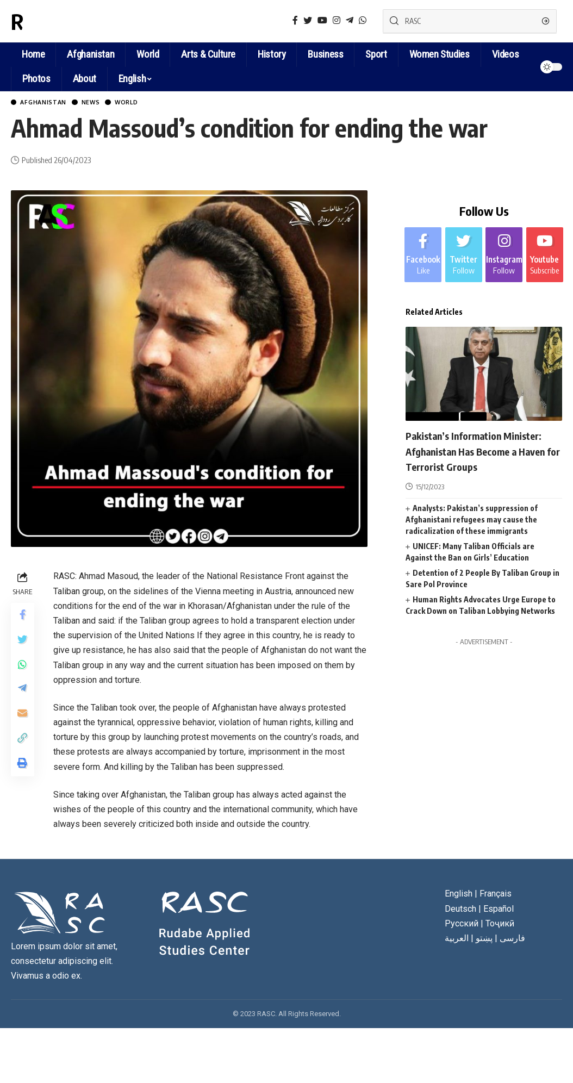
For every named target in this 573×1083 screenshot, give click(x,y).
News (105, 103)
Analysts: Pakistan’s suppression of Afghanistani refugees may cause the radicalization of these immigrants (472, 535)
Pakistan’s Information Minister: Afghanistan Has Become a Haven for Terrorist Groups (481, 459)
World (147, 103)
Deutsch (460, 910)
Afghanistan (50, 103)
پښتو (484, 940)
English (132, 78)
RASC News (62, 21)
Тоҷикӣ (499, 924)
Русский (461, 924)
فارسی (512, 940)
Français (495, 895)
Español (498, 910)
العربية (457, 940)
